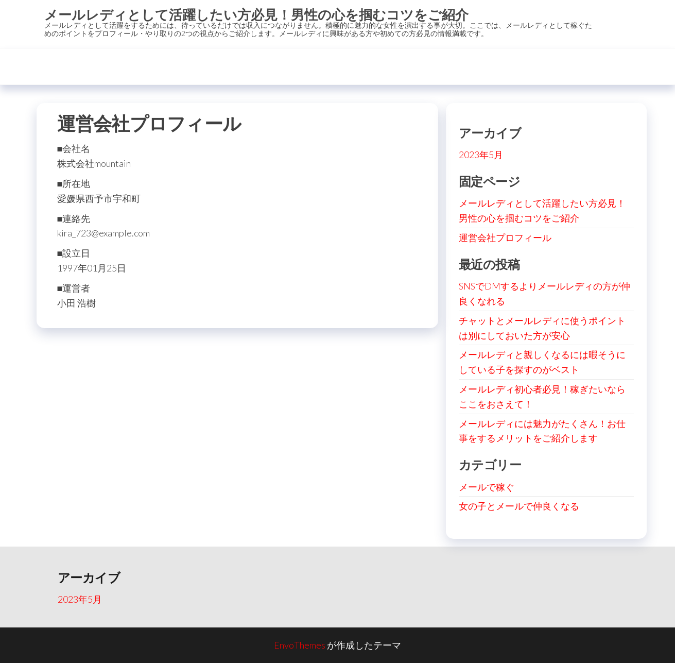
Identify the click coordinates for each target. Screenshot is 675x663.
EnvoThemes (299, 645)
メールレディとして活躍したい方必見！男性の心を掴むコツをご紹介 (256, 14)
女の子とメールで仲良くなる (519, 506)
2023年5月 (481, 154)
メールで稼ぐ (486, 486)
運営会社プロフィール (505, 237)
